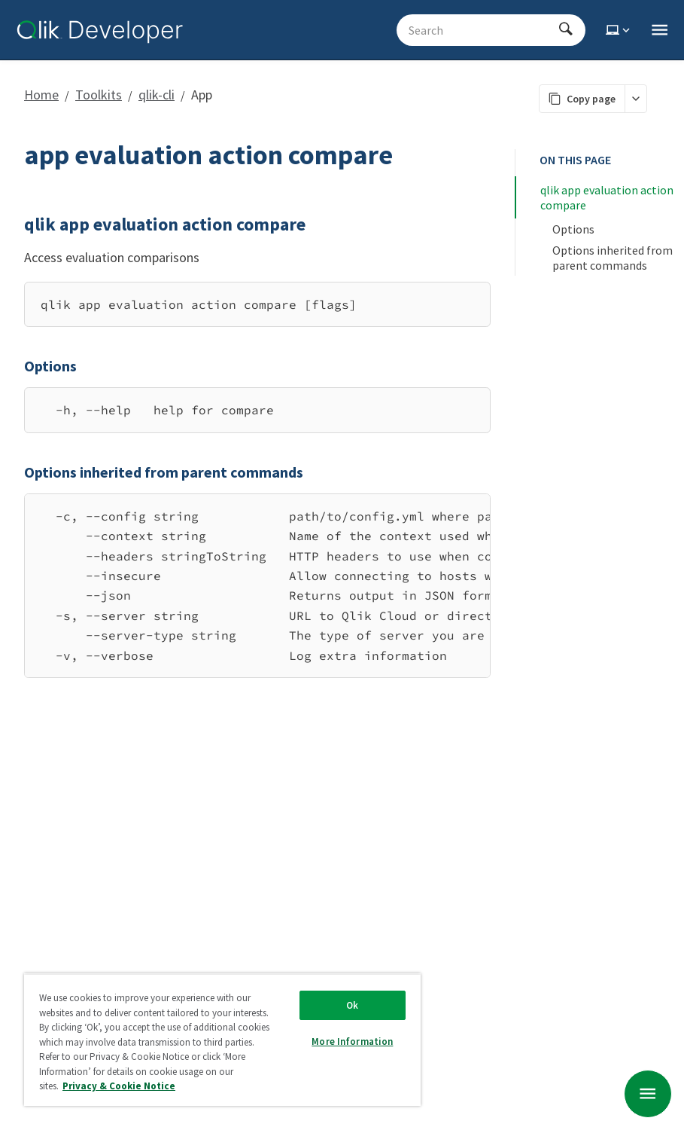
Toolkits (98, 94)
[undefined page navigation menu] (648, 1094)
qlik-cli (156, 94)
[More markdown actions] (635, 98)
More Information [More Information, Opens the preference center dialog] (352, 1041)
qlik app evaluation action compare (608, 197)
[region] (257, 585)
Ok (352, 1005)
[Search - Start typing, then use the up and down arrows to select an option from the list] (482, 30)
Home (41, 94)
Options (573, 229)
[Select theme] (619, 30)
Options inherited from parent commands (613, 258)
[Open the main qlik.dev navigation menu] (659, 30)
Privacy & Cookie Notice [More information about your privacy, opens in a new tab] (118, 1086)
